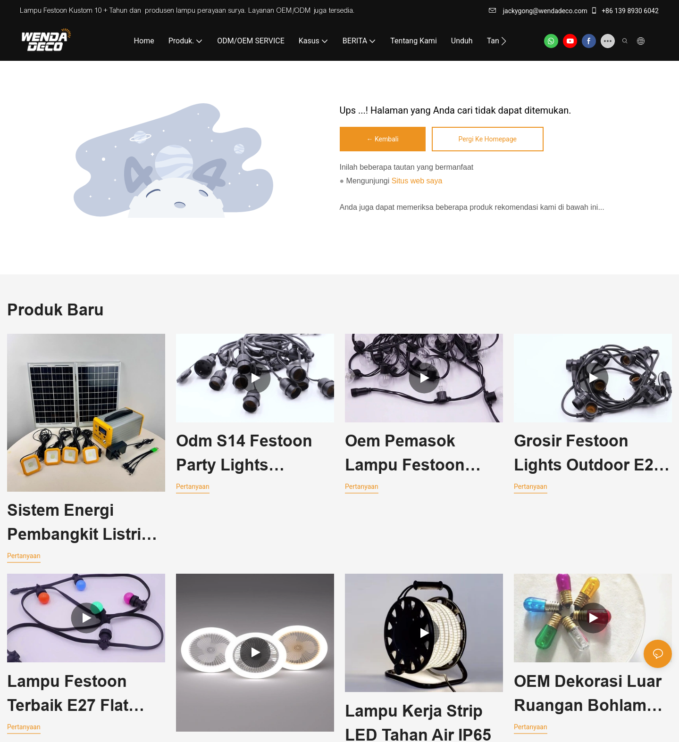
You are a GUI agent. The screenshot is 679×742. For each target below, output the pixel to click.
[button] (503, 41)
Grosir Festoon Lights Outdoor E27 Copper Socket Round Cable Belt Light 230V (588, 454)
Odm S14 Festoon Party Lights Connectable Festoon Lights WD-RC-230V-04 (251, 454)
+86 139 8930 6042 (624, 11)
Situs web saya (417, 181)
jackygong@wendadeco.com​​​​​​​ (538, 11)
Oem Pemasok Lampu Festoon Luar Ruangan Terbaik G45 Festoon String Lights (423, 454)
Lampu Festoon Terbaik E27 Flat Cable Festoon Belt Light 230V (79, 696)
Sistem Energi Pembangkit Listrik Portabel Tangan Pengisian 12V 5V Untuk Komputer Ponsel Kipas (78, 523)
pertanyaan (24, 556)
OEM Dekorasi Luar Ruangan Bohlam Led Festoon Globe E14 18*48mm (588, 696)
